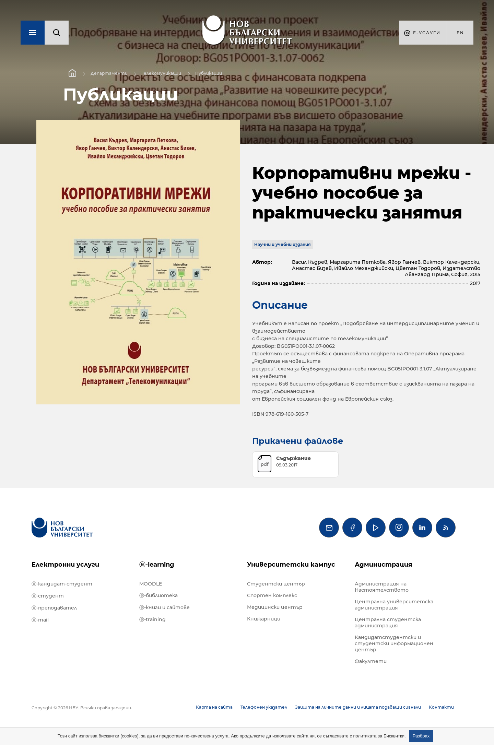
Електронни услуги (65, 564)
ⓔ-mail (40, 620)
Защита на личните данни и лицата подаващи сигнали (358, 707)
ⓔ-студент (48, 596)
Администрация (383, 564)
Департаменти (109, 73)
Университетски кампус (291, 564)
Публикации (208, 73)
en (460, 32)
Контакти (441, 707)
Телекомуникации (161, 73)
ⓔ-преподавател (54, 608)
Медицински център (275, 607)
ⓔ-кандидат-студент (62, 584)
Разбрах (421, 735)
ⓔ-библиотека (158, 595)
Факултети (371, 661)
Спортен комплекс (272, 595)
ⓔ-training (152, 619)
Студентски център (276, 584)
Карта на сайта (214, 707)
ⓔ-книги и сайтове (164, 607)
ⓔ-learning (156, 564)
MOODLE (150, 584)
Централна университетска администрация (394, 605)
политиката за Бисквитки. (379, 735)
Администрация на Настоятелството (382, 587)
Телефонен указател (263, 707)
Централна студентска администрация (388, 622)
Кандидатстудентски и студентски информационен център (394, 643)
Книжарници (263, 619)
